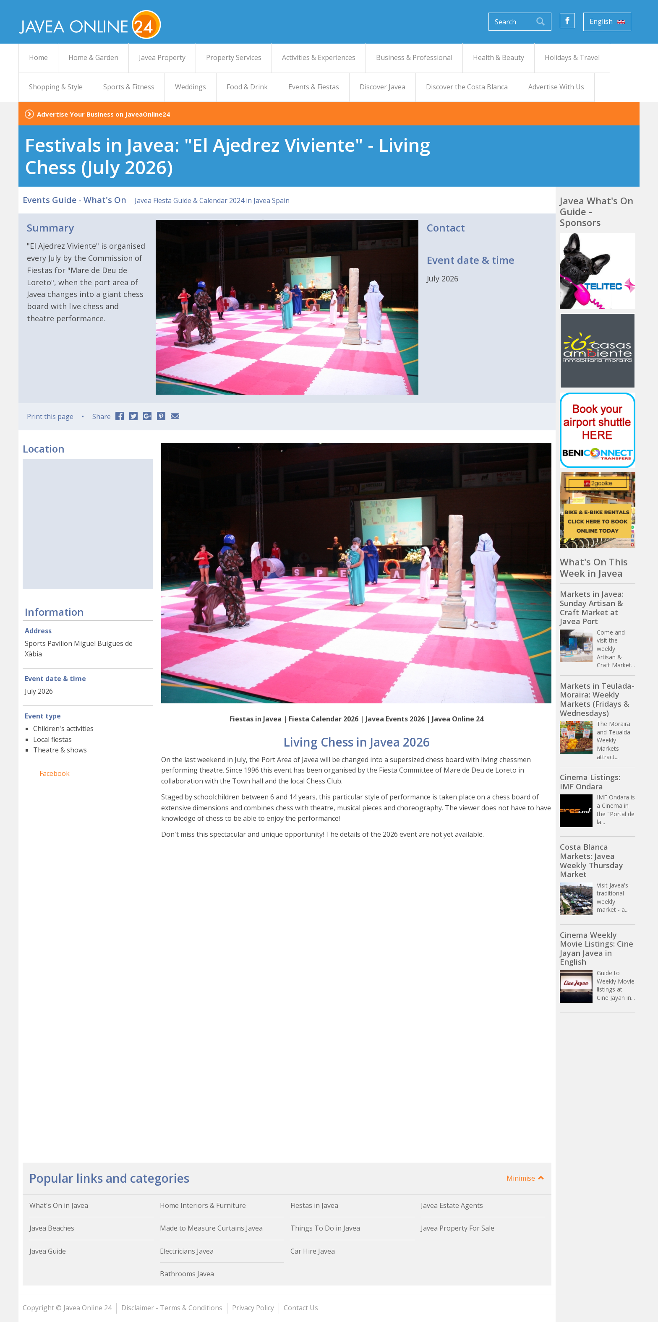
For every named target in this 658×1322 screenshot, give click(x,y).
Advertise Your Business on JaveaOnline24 (103, 114)
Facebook (54, 773)
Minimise (526, 1178)
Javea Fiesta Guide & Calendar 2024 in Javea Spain (212, 200)
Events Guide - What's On (74, 200)
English (607, 21)
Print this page (50, 416)
